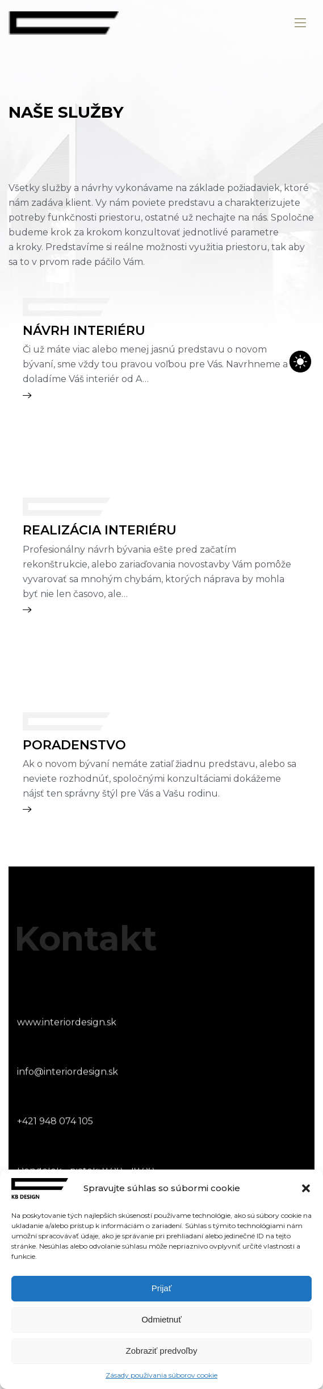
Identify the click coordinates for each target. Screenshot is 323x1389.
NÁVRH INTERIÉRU (84, 330)
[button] (306, 1188)
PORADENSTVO (74, 745)
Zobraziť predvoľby (162, 1350)
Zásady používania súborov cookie (161, 1375)
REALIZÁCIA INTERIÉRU (100, 530)
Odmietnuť (161, 1319)
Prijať (162, 1288)
